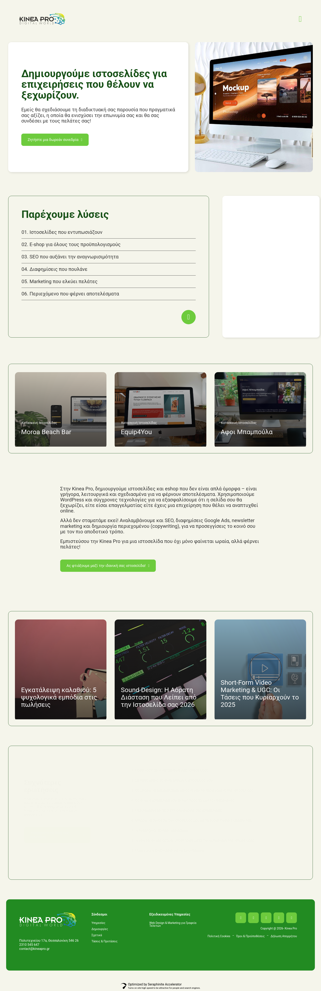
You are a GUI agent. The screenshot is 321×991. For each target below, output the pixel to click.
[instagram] (253, 917)
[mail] (279, 917)
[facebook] (240, 917)
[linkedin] (266, 917)
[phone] (291, 917)
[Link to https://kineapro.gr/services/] (188, 317)
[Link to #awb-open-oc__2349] (300, 19)
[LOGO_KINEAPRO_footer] (48, 914)
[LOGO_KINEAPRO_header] (42, 15)
